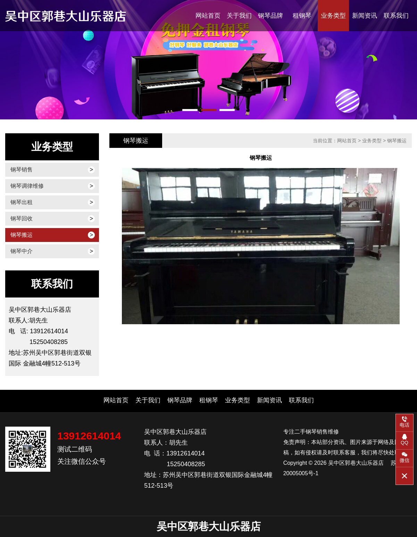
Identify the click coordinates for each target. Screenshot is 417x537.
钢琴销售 (21, 170)
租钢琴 (302, 15)
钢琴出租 (21, 202)
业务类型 (333, 15)
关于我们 (239, 15)
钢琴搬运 (21, 235)
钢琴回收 (21, 218)
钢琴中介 (21, 251)
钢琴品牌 (270, 15)
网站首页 (207, 15)
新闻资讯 (364, 15)
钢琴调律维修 (27, 186)
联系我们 (396, 15)
